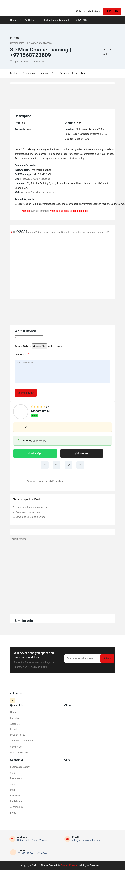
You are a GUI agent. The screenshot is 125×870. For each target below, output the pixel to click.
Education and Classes (39, 43)
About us (15, 723)
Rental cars (16, 801)
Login (80, 11)
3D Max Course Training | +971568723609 (64, 20)
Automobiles (16, 807)
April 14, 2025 (19, 61)
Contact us (16, 746)
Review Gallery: (23, 346)
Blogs (13, 812)
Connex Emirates (40, 210)
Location (43, 73)
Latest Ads (15, 718)
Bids (54, 73)
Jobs (12, 784)
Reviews (64, 73)
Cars (12, 772)
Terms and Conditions (21, 740)
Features (14, 73)
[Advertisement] (64, 96)
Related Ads (78, 73)
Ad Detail (29, 20)
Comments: (22, 354)
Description (29, 73)
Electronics (16, 778)
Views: (38, 61)
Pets (12, 789)
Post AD (112, 11)
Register (94, 11)
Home (13, 20)
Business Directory (20, 767)
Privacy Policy (17, 734)
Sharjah (31, 481)
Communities (17, 43)
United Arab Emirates (50, 481)
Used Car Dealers (19, 752)
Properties (15, 795)
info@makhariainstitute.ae (36, 178)
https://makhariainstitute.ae (39, 192)
